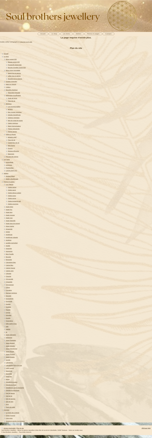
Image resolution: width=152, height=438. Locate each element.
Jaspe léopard (10, 343)
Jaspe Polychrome (11, 349)
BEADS (10, 109)
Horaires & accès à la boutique (15, 421)
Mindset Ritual (10, 176)
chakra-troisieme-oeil (14, 201)
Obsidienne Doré (11, 385)
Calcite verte (9, 271)
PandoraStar (10, 168)
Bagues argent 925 (14, 62)
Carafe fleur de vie (13, 143)
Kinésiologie (9, 162)
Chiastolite (9, 282)
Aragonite (9, 248)
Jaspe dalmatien (11, 335)
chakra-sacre (12, 190)
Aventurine (9, 251)
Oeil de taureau (10, 399)
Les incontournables (14, 106)
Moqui (8, 379)
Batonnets (11, 154)
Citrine (8, 287)
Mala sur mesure (11, 84)
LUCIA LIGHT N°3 (11, 170)
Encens (10, 148)
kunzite (8, 360)
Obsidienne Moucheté (12, 390)
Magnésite (9, 371)
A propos (6, 410)
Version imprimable (8, 428)
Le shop (6, 56)
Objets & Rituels (11, 134)
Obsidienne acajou (11, 382)
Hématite (8, 315)
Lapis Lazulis (10, 368)
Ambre (8, 232)
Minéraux (9, 104)
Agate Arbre (9, 207)
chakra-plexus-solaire (14, 193)
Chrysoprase (10, 285)
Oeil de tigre (9, 401)
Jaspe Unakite (10, 357)
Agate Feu (9, 209)
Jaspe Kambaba (11, 340)
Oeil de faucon (10, 393)
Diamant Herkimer (11, 293)
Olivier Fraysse (10, 415)
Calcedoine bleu (11, 262)
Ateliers (6, 173)
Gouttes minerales (11, 81)
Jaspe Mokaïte (10, 346)
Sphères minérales (13, 118)
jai (6, 332)
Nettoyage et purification (13, 95)
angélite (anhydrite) (12, 243)
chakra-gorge (12, 198)
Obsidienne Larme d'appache (15, 388)
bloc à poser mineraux (15, 112)
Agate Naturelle (10, 221)
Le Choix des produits (12, 413)
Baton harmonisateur (14, 126)
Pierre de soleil (10, 407)
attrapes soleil (12, 137)
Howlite (8, 318)
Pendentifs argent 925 (14, 65)
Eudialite (8, 307)
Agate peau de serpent (13, 223)
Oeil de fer (9, 396)
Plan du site (20, 428)
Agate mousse (10, 215)
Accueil (6, 54)
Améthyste (9, 234)
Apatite (8, 246)
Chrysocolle (9, 279)
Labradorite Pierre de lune (14, 365)
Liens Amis (9, 418)
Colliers (8, 87)
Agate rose (9, 218)
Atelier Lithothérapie (12, 179)
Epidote (8, 304)
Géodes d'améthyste (14, 115)
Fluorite (8, 310)
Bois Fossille (10, 254)
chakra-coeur (12, 196)
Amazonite (9, 229)
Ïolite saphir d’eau (11, 324)
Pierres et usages (9, 182)
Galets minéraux (13, 123)
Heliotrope (9, 337)
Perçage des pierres (12, 156)
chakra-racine (12, 187)
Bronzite (8, 257)
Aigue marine (10, 226)
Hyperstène (9, 321)
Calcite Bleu (9, 265)
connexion (9, 165)
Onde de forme (12, 98)
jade (7, 326)
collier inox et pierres (14, 76)
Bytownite (9, 259)
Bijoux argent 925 (11, 59)
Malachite (9, 376)
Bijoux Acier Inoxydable (13, 70)
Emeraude (9, 301)
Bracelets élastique (12, 90)
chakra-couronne (13, 204)
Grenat (8, 312)
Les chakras (9, 184)
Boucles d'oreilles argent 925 (17, 67)
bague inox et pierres (14, 73)
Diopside (8, 296)
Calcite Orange (10, 268)
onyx (7, 404)
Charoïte (8, 276)
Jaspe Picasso (10, 354)
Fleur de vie (11, 101)
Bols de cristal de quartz (15, 120)
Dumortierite (9, 298)
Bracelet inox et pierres (15, 79)
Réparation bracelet (14, 93)
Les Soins (7, 159)
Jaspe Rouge (10, 351)
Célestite (8, 273)
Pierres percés (12, 131)
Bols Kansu (11, 145)
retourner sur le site (26, 42)
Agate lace (9, 212)
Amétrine (8, 240)
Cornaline (9, 290)
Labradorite (9, 362)
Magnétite (9, 374)
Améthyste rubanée (12, 237)
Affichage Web (146, 428)
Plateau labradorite (13, 129)
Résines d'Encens (13, 151)
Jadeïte (8, 329)
